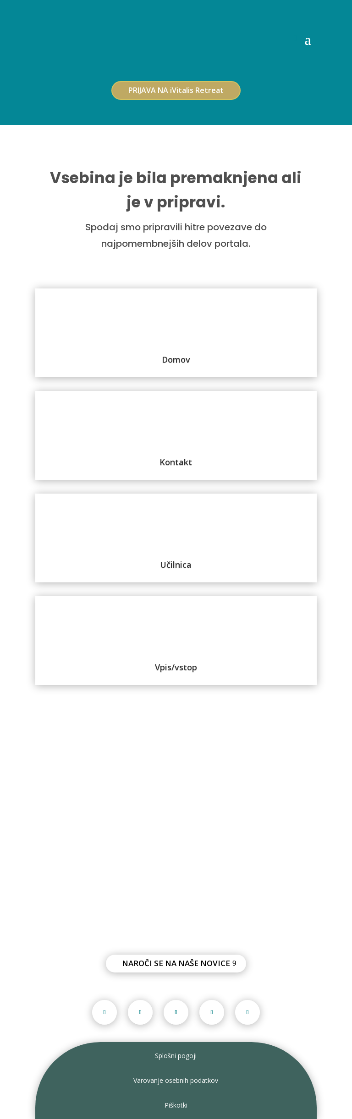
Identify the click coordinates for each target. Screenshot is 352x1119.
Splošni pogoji (176, 1055)
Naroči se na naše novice (176, 963)
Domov (176, 359)
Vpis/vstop (176, 667)
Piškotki (176, 1105)
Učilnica (176, 564)
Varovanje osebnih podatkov (175, 1080)
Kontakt (176, 461)
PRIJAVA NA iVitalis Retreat (176, 90)
